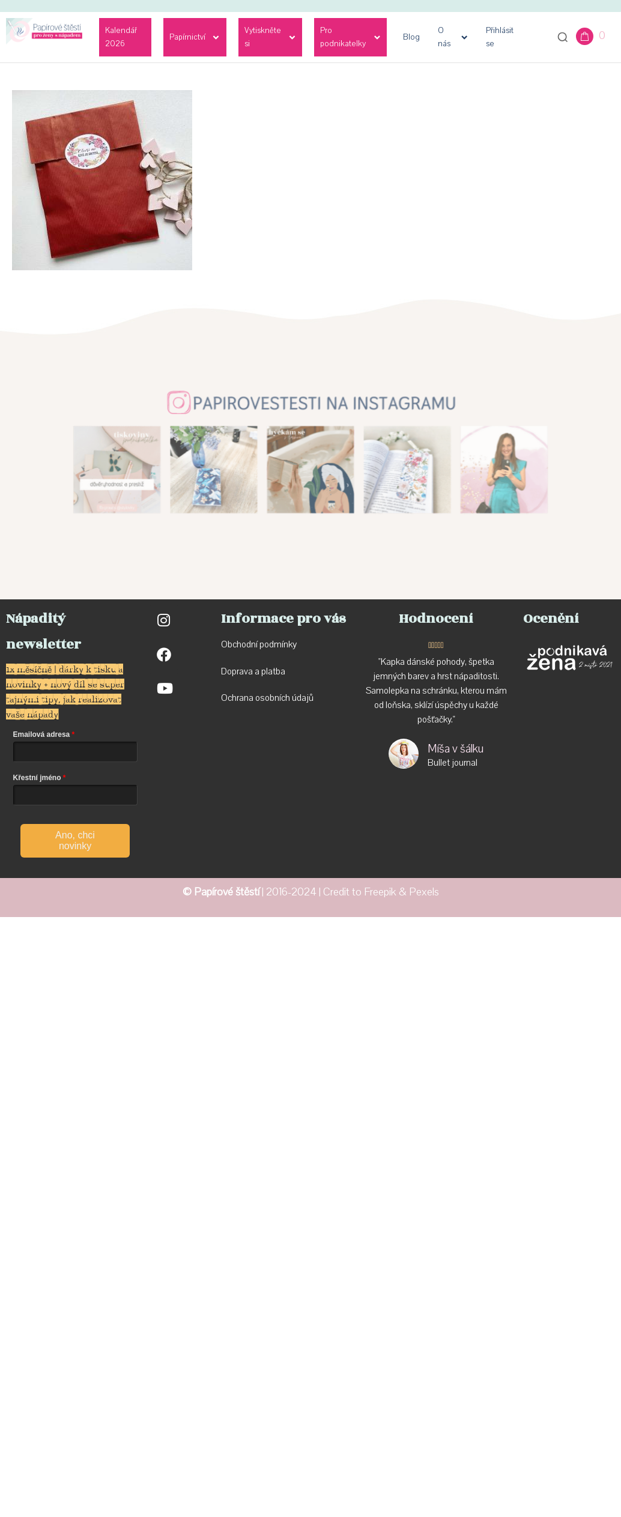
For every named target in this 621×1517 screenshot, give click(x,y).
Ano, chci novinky (75, 840)
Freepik (380, 892)
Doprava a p (243, 671)
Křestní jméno (37, 778)
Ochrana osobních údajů (267, 698)
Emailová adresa (41, 734)
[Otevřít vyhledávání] (563, 37)
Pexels (424, 892)
